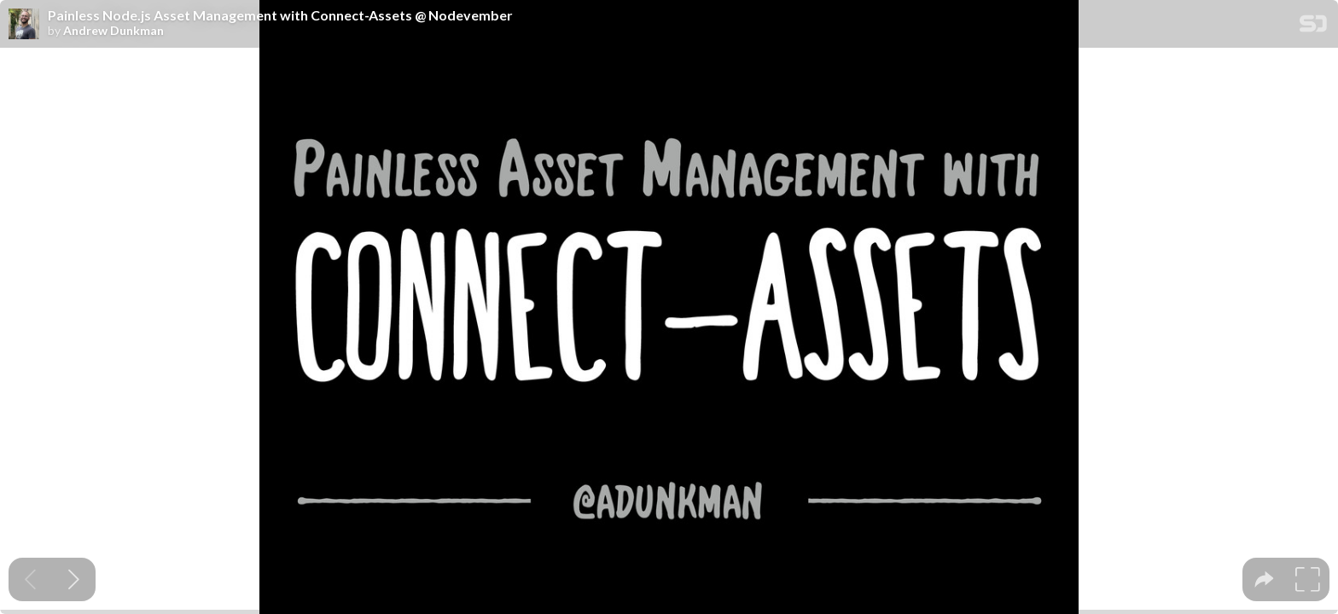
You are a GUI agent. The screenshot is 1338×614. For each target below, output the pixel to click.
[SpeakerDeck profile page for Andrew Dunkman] (24, 25)
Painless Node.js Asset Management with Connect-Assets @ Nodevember (280, 15)
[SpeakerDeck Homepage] (1313, 27)
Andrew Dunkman (113, 31)
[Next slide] (74, 579)
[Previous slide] (30, 579)
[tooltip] (1264, 579)
